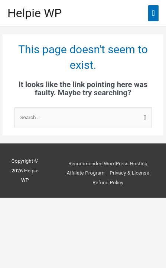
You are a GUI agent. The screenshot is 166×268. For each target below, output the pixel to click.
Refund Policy (107, 182)
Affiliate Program (85, 173)
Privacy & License (129, 173)
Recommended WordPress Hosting (107, 163)
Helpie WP (34, 13)
